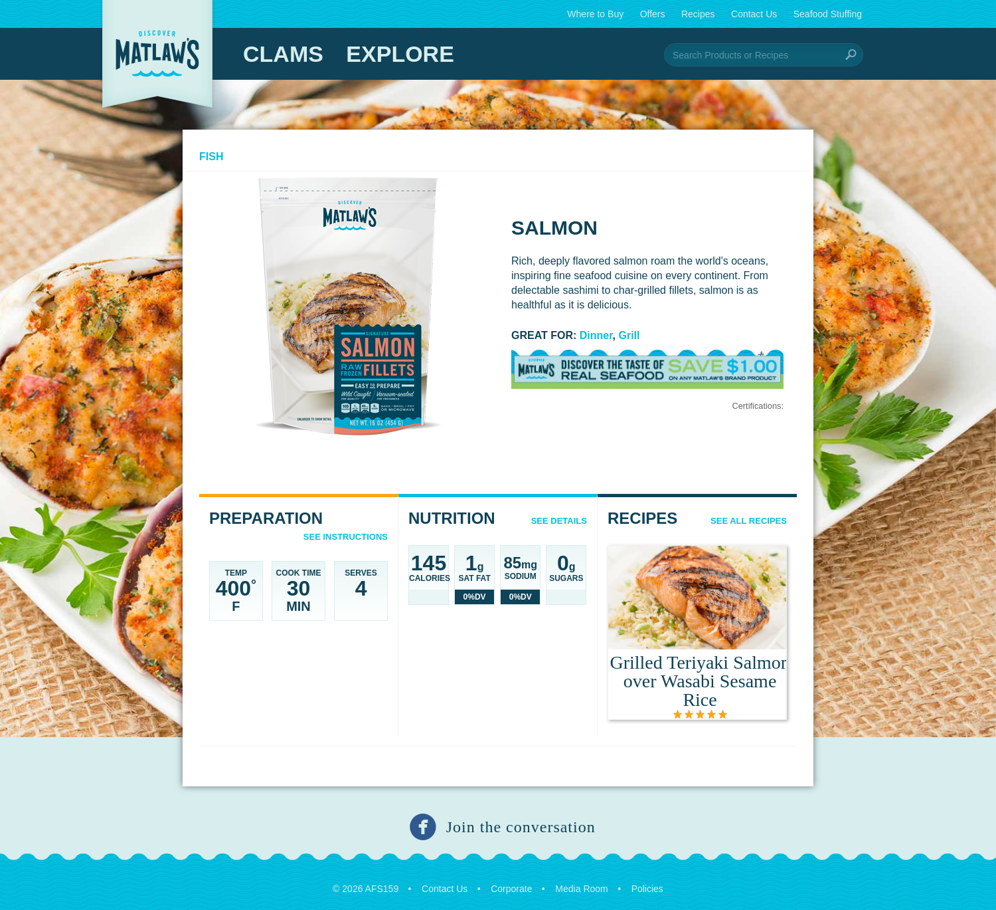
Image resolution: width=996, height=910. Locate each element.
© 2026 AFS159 (365, 885)
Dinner (596, 335)
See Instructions (345, 537)
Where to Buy (595, 14)
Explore (400, 53)
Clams (283, 53)
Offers (652, 14)
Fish (211, 156)
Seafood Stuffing (827, 14)
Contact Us (754, 14)
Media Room (581, 885)
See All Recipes (748, 521)
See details (559, 521)
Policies (647, 885)
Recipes (698, 14)
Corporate (511, 885)
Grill (629, 335)
